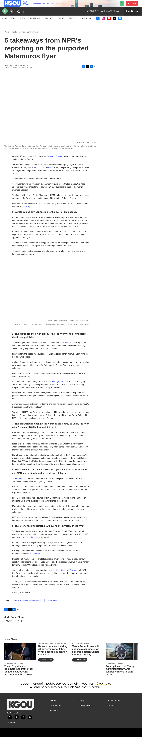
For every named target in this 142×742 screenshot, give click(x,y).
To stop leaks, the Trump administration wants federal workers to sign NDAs (120, 675)
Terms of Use (54, 705)
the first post (39, 172)
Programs (35, 23)
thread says (21, 483)
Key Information (55, 710)
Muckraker (64, 348)
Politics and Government (13, 668)
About (61, 23)
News (23, 23)
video (49, 172)
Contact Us (85, 23)
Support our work (114, 705)
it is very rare (34, 559)
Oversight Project (54, 161)
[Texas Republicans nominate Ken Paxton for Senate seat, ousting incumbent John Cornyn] (20, 656)
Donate (134, 6)
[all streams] (132, 16)
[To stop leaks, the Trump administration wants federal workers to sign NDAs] (122, 656)
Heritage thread (59, 386)
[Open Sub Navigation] (17, 23)
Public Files (54, 715)
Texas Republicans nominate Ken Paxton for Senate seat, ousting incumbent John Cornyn (18, 675)
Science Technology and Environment (21, 37)
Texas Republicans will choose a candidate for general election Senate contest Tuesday (85, 655)
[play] (5, 16)
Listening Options (85, 710)
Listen (13, 23)
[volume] (12, 16)
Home (4, 23)
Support (49, 23)
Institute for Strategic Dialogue (64, 575)
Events (72, 23)
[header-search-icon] (123, 6)
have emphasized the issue (28, 542)
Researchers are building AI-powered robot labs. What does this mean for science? (52, 655)
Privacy (81, 705)
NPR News (52, 605)
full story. (27, 211)
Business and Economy (114, 668)
